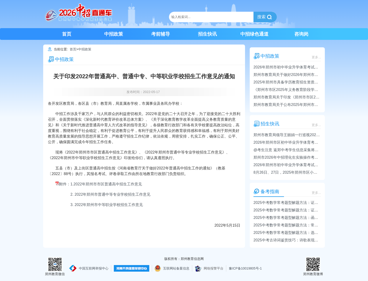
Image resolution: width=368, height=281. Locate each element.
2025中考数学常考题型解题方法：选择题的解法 (293, 233)
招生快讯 (207, 34)
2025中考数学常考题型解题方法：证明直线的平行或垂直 (300, 203)
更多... (316, 57)
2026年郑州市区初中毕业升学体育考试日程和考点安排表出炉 (304, 142)
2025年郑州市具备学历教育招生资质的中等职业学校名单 (300, 82)
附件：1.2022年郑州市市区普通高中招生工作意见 (98, 184)
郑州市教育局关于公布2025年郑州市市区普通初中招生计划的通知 (308, 105)
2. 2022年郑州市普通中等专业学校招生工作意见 (110, 194)
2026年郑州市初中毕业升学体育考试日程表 (289, 67)
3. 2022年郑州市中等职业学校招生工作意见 (106, 205)
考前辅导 (160, 34)
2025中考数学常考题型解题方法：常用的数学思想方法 (299, 225)
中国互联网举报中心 (93, 268)
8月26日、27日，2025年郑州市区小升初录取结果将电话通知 (304, 172)
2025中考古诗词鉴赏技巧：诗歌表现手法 (287, 240)
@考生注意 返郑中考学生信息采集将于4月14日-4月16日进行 (304, 150)
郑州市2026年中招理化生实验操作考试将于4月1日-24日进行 (303, 157)
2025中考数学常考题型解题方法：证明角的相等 (293, 210)
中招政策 (113, 34)
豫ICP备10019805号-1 (245, 268)
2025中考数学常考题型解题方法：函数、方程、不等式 (299, 218)
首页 (66, 34)
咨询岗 (301, 34)
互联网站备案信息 (176, 268)
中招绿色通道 (254, 34)
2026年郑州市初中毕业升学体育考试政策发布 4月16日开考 (302, 165)
